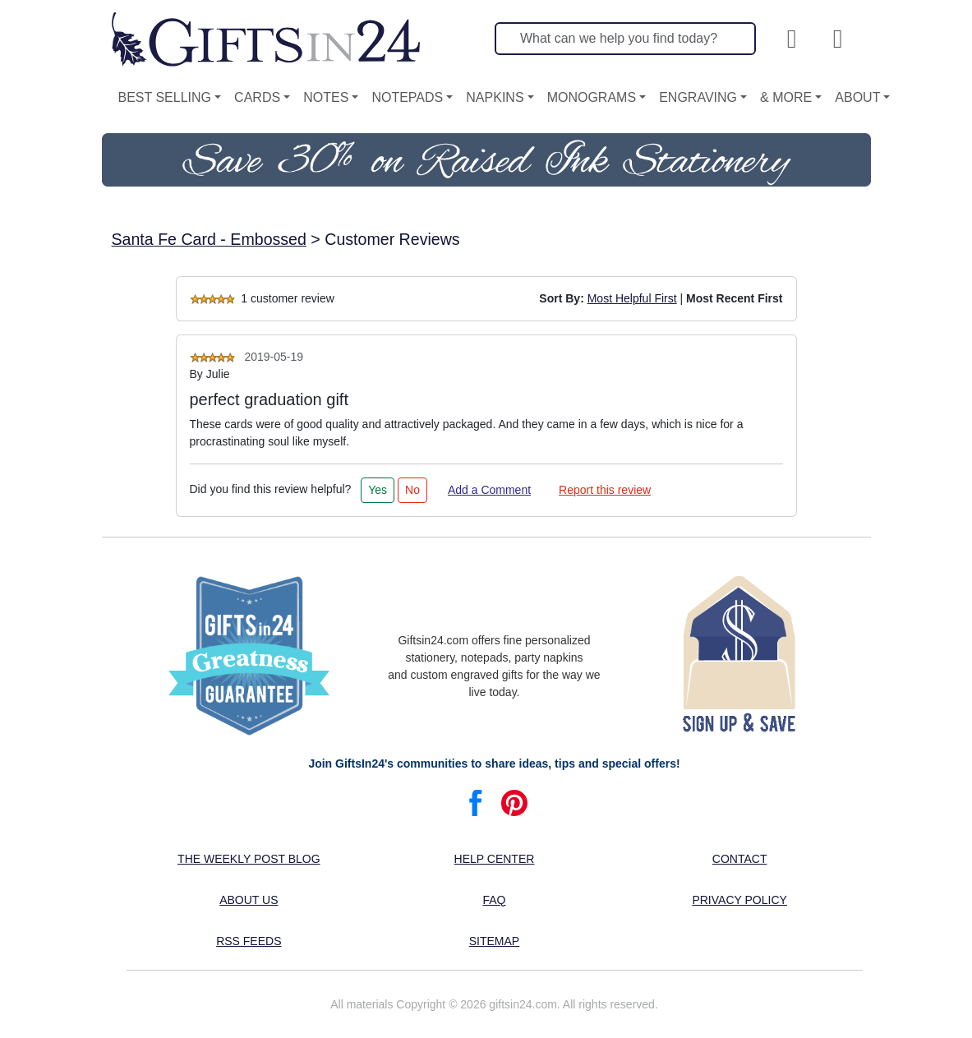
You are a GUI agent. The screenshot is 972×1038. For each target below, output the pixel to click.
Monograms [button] (591, 97)
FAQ (493, 900)
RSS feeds (248, 941)
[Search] (625, 38)
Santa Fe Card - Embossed (209, 239)
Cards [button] (257, 97)
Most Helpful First (632, 298)
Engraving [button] (698, 97)
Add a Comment (489, 489)
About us (248, 900)
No (412, 489)
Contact (739, 858)
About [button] (857, 97)
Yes (377, 489)
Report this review (605, 489)
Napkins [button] (494, 97)
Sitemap (494, 941)
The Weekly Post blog (248, 858)
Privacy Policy (739, 900)
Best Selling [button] (165, 97)
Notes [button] (325, 97)
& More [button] (786, 97)
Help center (494, 858)
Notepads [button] (407, 97)
